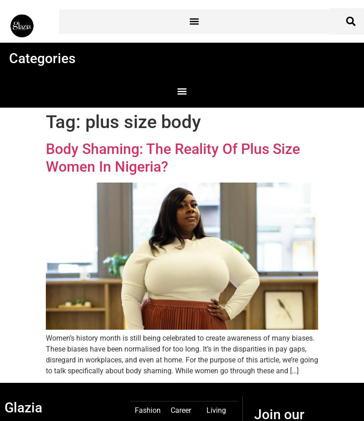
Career (181, 410)
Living (216, 410)
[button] (194, 21)
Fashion (148, 410)
